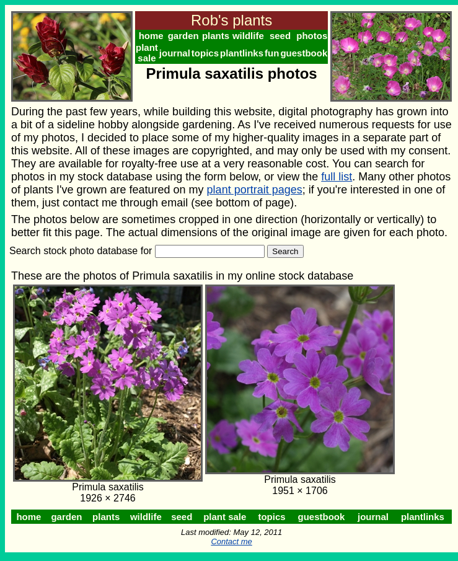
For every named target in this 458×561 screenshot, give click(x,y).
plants (215, 35)
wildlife (248, 35)
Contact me (231, 541)
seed (280, 35)
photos (311, 35)
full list (336, 176)
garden (183, 35)
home (151, 35)
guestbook (303, 53)
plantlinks (241, 53)
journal (174, 53)
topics (205, 53)
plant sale (147, 52)
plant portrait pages (254, 189)
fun (272, 53)
